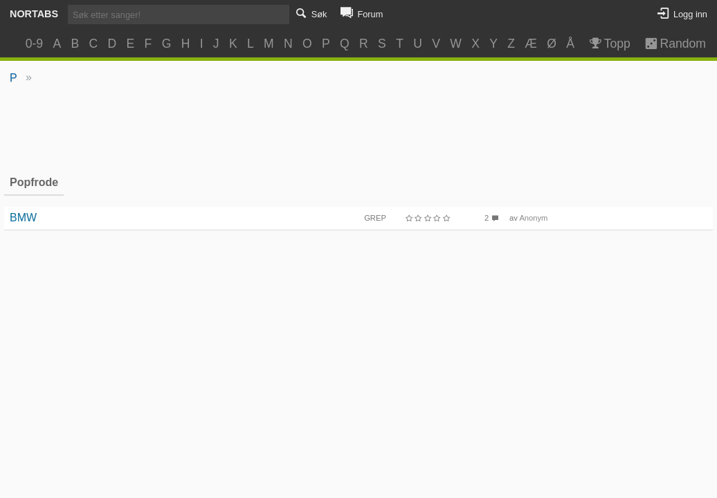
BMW (23, 217)
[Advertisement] (359, 129)
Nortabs (34, 13)
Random (669, 43)
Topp (608, 43)
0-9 (34, 43)
